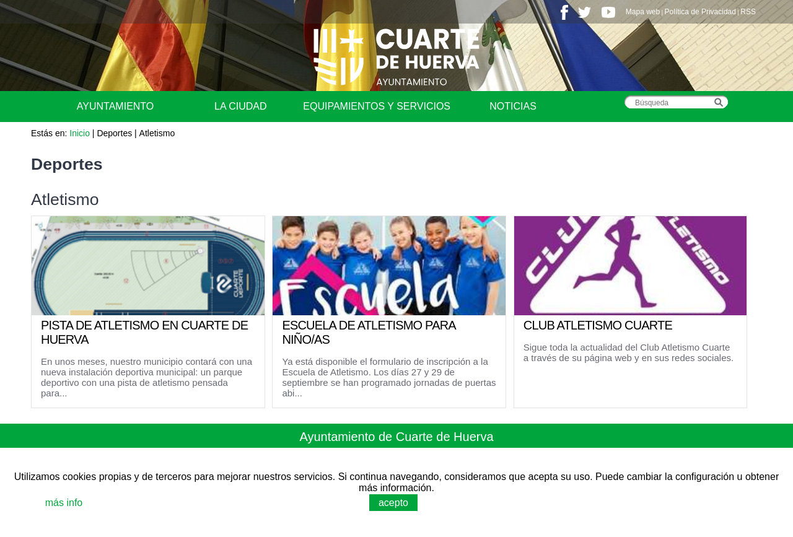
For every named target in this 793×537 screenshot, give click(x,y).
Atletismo (157, 133)
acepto (393, 502)
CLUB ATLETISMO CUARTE (598, 325)
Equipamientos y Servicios (376, 106)
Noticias (513, 106)
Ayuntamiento (115, 106)
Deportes (114, 133)
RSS (748, 11)
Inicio (79, 133)
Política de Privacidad (700, 11)
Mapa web (643, 11)
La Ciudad (240, 106)
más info (63, 502)
